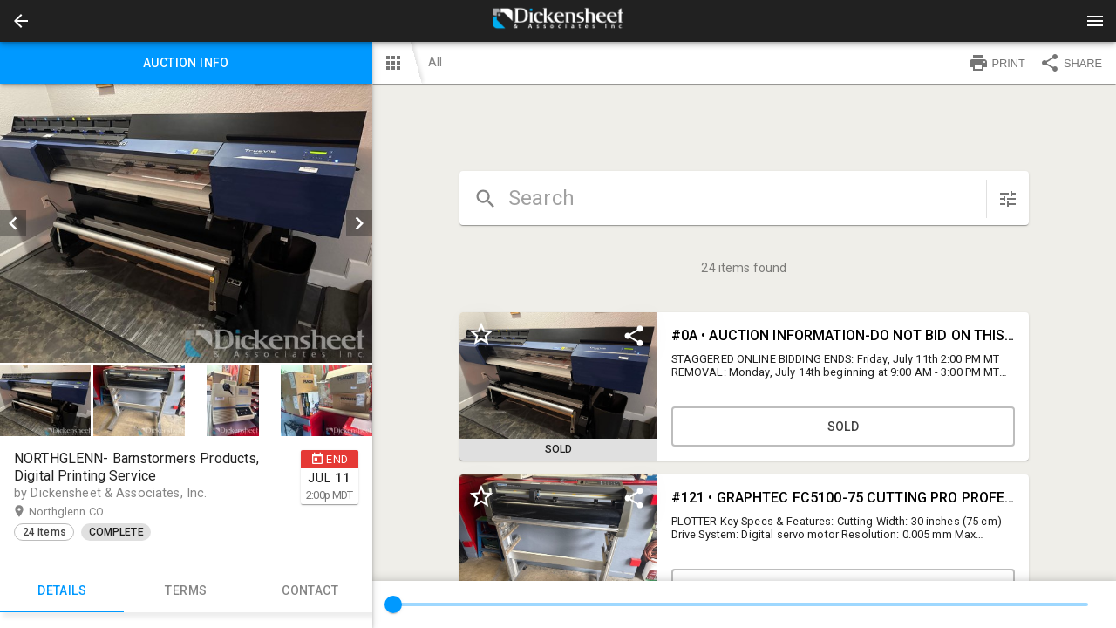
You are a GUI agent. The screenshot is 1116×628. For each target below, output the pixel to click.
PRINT (996, 62)
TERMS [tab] (186, 591)
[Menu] (1095, 21)
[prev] (13, 223)
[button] (21, 21)
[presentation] (558, 21)
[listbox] (186, 223)
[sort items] (1007, 199)
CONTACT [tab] (309, 591)
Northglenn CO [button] (83, 512)
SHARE (1070, 62)
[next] (359, 223)
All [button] (435, 62)
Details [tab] (62, 591)
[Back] (21, 21)
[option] (186, 223)
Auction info (186, 63)
